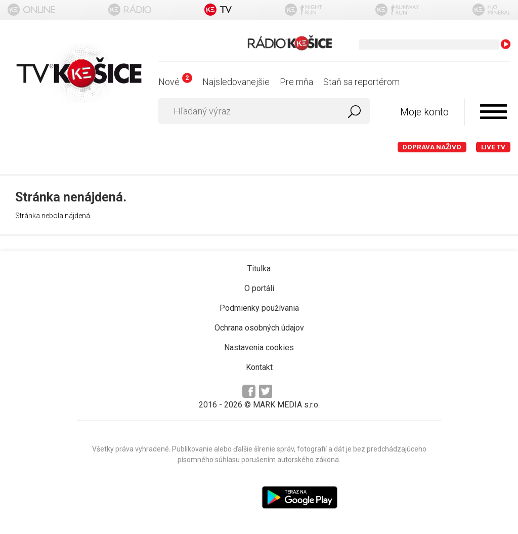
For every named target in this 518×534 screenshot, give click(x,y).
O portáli (259, 288)
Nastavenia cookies (259, 347)
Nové (175, 81)
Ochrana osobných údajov (259, 328)
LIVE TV (493, 147)
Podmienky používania (259, 308)
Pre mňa (296, 81)
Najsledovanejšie (236, 81)
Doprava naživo (432, 147)
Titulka (259, 268)
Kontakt (259, 367)
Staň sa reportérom (361, 81)
